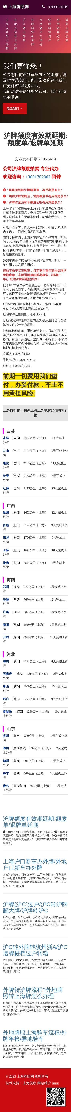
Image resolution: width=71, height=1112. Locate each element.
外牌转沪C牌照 (41, 32)
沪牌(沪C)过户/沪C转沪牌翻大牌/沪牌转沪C (35, 907)
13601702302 (38, 176)
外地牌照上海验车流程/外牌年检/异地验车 (35, 1035)
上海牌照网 (18, 6)
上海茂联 (29, 1083)
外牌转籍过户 (58, 30)
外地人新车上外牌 (15, 34)
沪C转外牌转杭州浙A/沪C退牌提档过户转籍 (35, 950)
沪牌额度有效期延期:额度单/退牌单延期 (35, 822)
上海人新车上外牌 (7, 34)
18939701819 (57, 7)
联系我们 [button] (15, 108)
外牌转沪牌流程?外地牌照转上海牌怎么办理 (33, 993)
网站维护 (44, 1083)
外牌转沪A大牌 (32, 32)
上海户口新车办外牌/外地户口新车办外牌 (35, 864)
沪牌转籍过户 (49, 30)
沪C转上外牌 (24, 30)
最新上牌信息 (66, 30)
